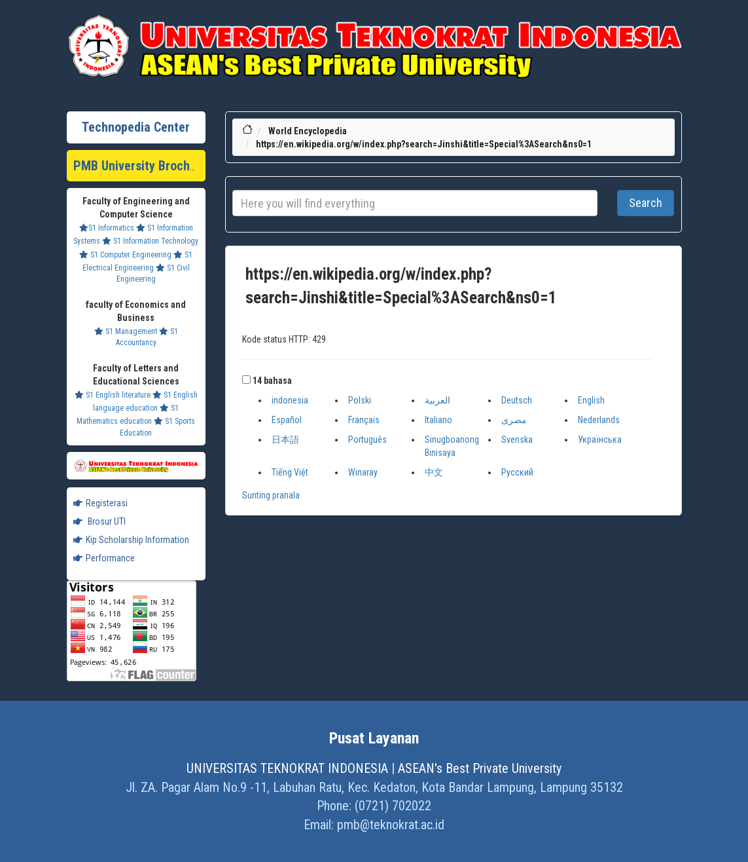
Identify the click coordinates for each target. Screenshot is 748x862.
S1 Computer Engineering (125, 254)
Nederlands (599, 420)
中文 (434, 472)
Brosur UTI (99, 521)
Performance (104, 558)
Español (287, 420)
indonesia (290, 400)
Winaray (363, 472)
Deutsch (516, 400)
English (591, 400)
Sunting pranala (271, 495)
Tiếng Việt (290, 472)
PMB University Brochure (140, 166)
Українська (600, 439)
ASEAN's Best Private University (479, 768)
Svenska (517, 439)
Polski (359, 400)
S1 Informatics (106, 228)
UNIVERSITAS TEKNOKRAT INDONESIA (287, 768)
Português (367, 439)
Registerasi (100, 503)
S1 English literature (113, 395)
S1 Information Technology (150, 241)
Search (645, 203)
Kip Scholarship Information (131, 539)
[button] (246, 379)
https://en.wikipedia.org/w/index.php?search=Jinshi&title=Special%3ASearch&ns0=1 (424, 144)
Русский (517, 472)
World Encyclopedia (307, 131)
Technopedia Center (136, 127)
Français (364, 420)
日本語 (285, 439)
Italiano (438, 420)
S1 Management (125, 331)
